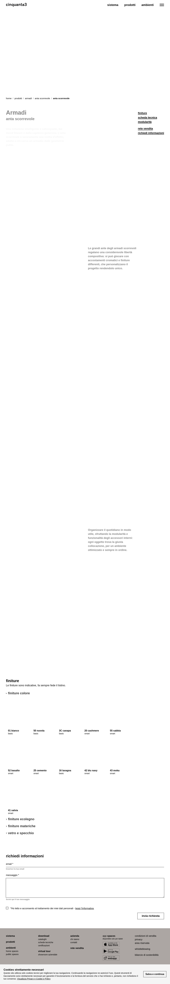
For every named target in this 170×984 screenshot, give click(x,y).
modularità (145, 121)
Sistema (112, 5)
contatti (73, 942)
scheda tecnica (147, 117)
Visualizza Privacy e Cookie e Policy (34, 979)
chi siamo (74, 939)
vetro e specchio (21, 833)
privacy (138, 939)
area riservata (142, 943)
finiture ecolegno (21, 819)
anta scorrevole (42, 98)
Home (9, 98)
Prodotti (130, 5)
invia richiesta (151, 915)
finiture (142, 113)
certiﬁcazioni (44, 945)
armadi (28, 98)
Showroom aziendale (47, 954)
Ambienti (147, 5)
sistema (10, 936)
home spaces (12, 951)
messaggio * (12, 875)
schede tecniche (45, 942)
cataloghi (42, 939)
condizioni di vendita (145, 936)
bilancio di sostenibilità (146, 955)
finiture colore (19, 693)
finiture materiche (22, 826)
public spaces (12, 954)
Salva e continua (154, 974)
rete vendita (145, 128)
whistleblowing (142, 949)
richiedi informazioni (151, 133)
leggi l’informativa (84, 908)
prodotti (18, 98)
